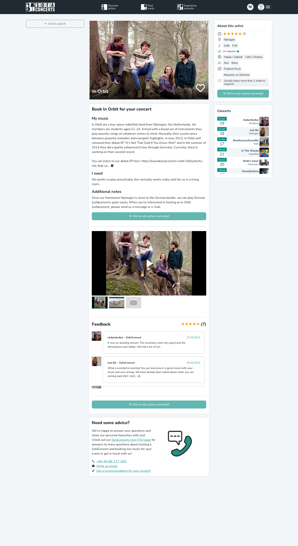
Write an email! (106, 466)
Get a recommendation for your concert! (123, 471)
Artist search (57, 24)
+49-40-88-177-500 (111, 461)
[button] (264, 7)
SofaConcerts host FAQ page (131, 440)
